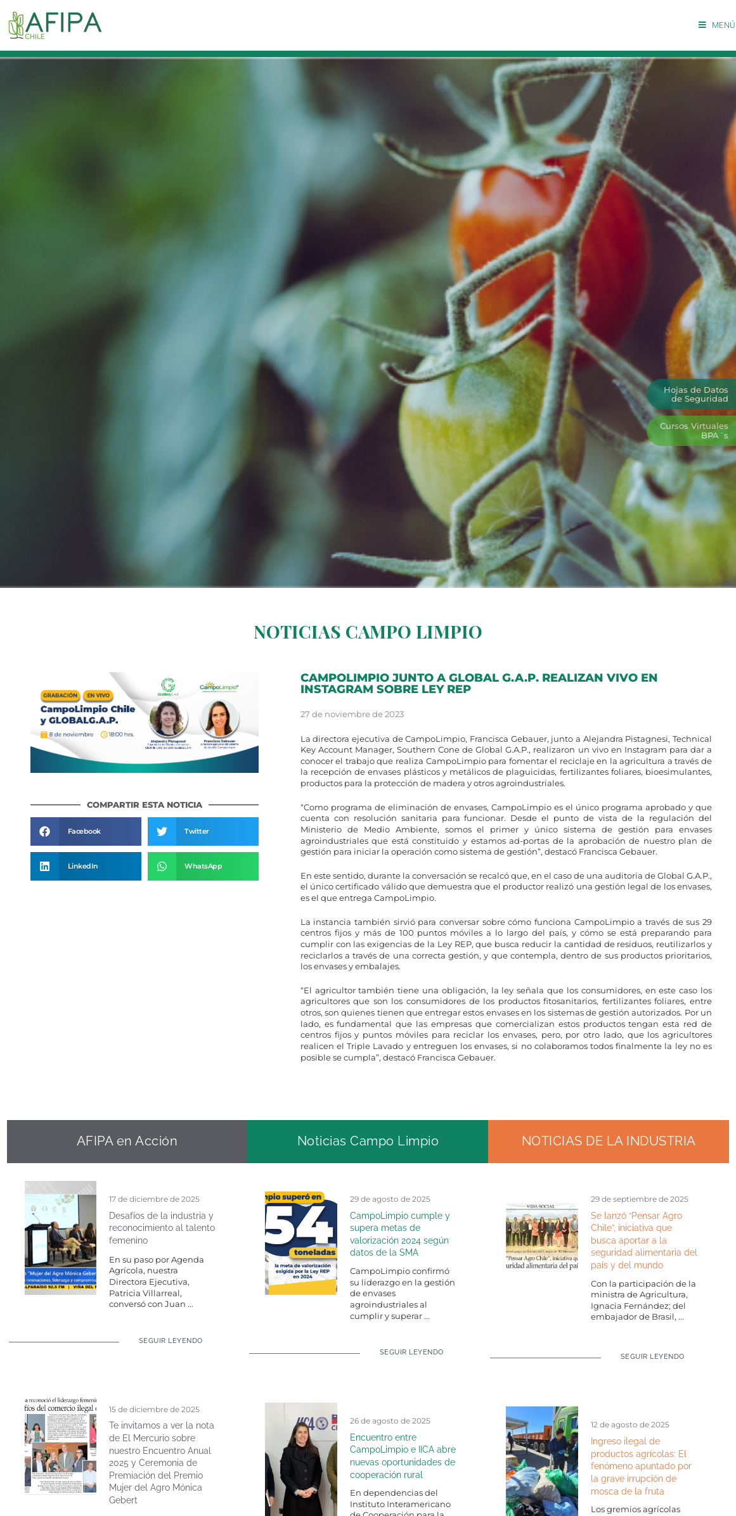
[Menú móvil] (717, 25)
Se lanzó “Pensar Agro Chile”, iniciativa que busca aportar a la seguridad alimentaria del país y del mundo (644, 1240)
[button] (85, 831)
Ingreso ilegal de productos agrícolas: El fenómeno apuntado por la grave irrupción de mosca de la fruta (641, 1466)
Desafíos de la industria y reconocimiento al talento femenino (162, 1228)
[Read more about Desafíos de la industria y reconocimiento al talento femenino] (163, 1346)
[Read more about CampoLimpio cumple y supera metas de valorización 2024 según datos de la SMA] (404, 1357)
